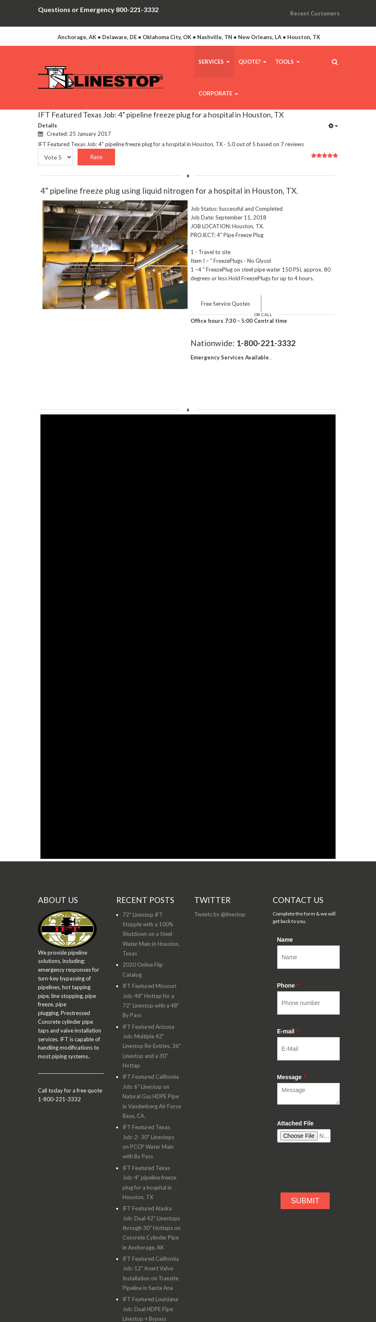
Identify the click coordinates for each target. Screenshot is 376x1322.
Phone (288, 934)
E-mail (288, 980)
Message (291, 1026)
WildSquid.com (104, 1305)
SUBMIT (305, 1149)
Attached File (295, 1072)
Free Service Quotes (225, 303)
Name (285, 888)
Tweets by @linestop (220, 863)
